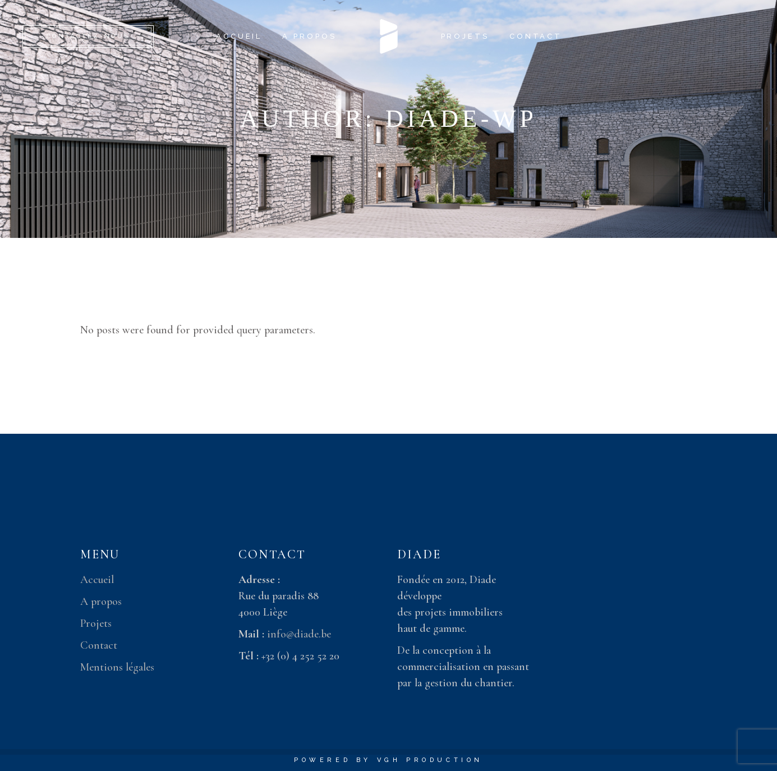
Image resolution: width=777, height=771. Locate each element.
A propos (101, 601)
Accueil (97, 579)
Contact (98, 645)
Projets (96, 623)
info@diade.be (299, 634)
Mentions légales (117, 667)
